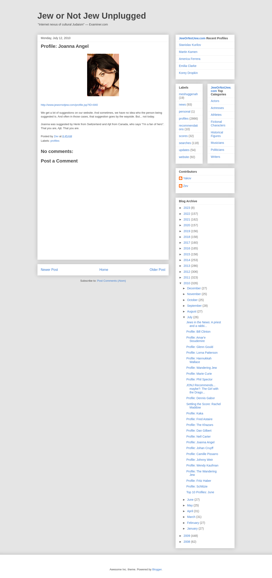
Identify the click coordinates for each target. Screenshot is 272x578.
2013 (187, 265)
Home (103, 269)
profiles (55, 140)
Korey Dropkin (188, 73)
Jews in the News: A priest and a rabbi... (203, 324)
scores (183, 136)
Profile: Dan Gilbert (198, 430)
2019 (187, 231)
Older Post (157, 269)
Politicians (217, 149)
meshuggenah (188, 94)
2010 (187, 283)
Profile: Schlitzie (197, 486)
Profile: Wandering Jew (201, 367)
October (192, 300)
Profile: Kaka (194, 413)
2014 (187, 260)
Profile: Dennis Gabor (200, 398)
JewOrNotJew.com (192, 38)
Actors (215, 101)
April (190, 511)
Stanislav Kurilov (190, 45)
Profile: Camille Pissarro (202, 454)
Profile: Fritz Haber (198, 480)
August (192, 311)
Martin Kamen (188, 52)
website (184, 157)
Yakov (187, 178)
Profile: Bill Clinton (198, 331)
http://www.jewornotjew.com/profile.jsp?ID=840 (69, 104)
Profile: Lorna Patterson (202, 352)
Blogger (157, 569)
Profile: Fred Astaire (199, 419)
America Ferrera (189, 59)
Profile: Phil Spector (199, 379)
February (193, 522)
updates (184, 150)
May (190, 505)
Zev (185, 186)
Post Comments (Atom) (111, 280)
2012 (187, 271)
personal (184, 111)
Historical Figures (217, 134)
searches (185, 143)
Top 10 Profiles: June (200, 492)
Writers (215, 156)
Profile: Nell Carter (198, 436)
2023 (187, 207)
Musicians (217, 142)
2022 (187, 213)
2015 (187, 254)
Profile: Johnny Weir (199, 459)
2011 (187, 277)
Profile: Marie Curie (199, 373)
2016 (187, 248)
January (192, 528)
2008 (187, 541)
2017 (187, 242)
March (191, 517)
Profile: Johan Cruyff (199, 448)
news (182, 104)
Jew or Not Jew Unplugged (91, 15)
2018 (187, 237)
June (190, 499)
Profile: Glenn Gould (199, 347)
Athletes (216, 114)
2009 (187, 535)
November (194, 294)
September (194, 305)
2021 (187, 219)
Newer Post (49, 269)
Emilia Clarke (187, 66)
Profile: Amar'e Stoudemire (196, 339)
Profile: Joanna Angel (200, 442)
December (194, 288)
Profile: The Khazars (199, 425)
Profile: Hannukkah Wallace (198, 360)
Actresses (217, 108)
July (190, 317)
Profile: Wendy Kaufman (202, 465)
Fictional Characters (218, 123)
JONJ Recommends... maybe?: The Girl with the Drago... (202, 388)
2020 (187, 225)
